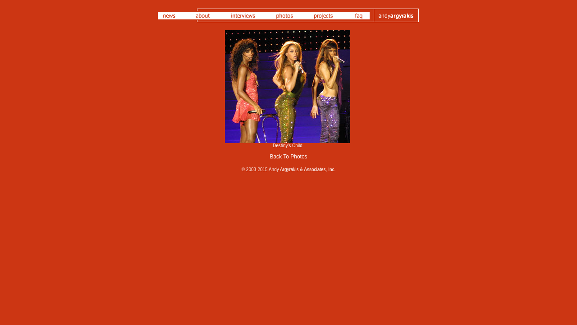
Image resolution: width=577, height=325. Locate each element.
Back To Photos (288, 156)
